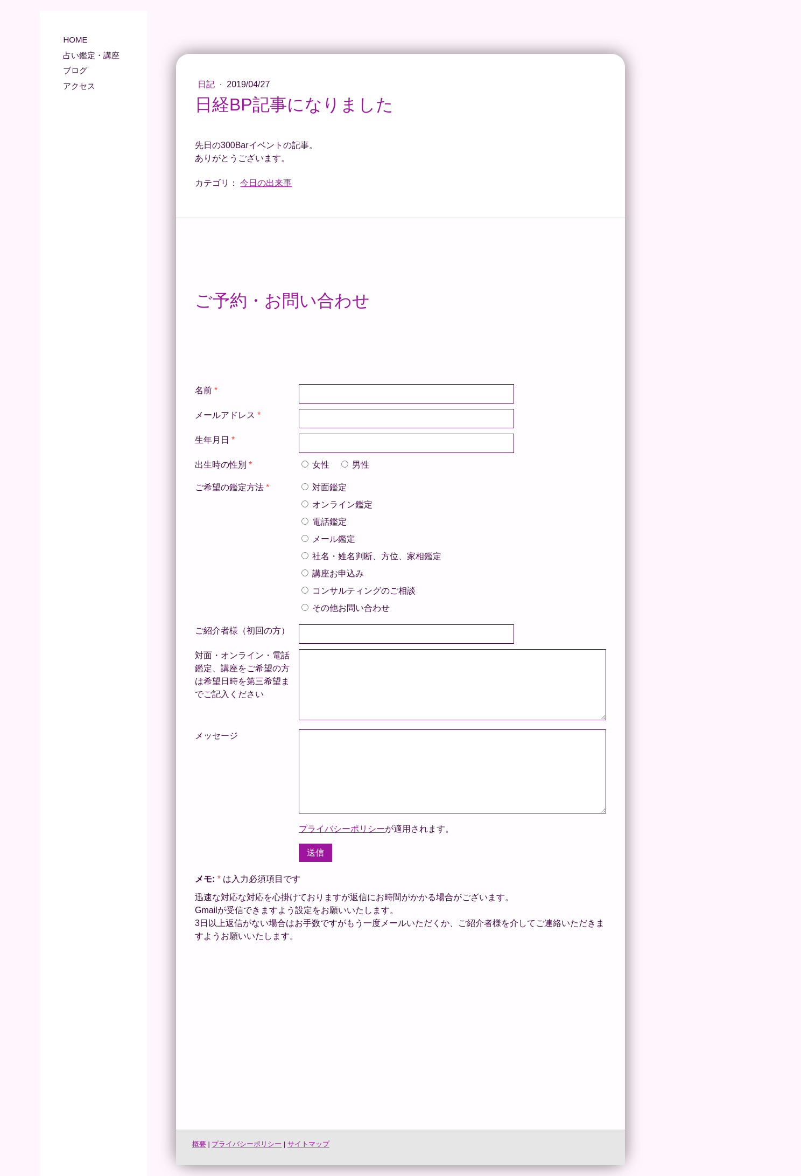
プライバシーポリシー (342, 828)
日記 (207, 84)
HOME (75, 39)
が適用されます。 (376, 828)
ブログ (75, 70)
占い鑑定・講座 (91, 55)
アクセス (79, 86)
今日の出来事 (266, 182)
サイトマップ (308, 1144)
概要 (199, 1144)
